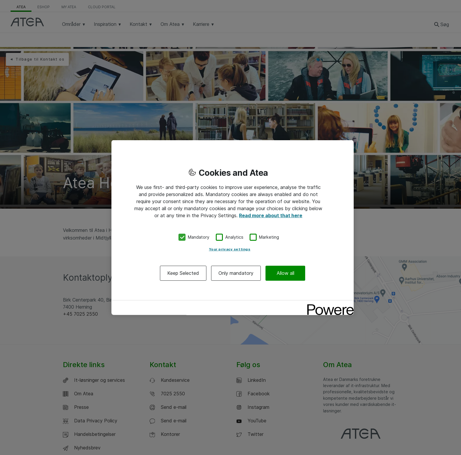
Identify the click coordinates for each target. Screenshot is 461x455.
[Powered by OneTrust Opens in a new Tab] (328, 305)
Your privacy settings (229, 249)
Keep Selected (183, 273)
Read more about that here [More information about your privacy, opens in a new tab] (270, 215)
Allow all (285, 273)
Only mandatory (235, 273)
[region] (232, 227)
